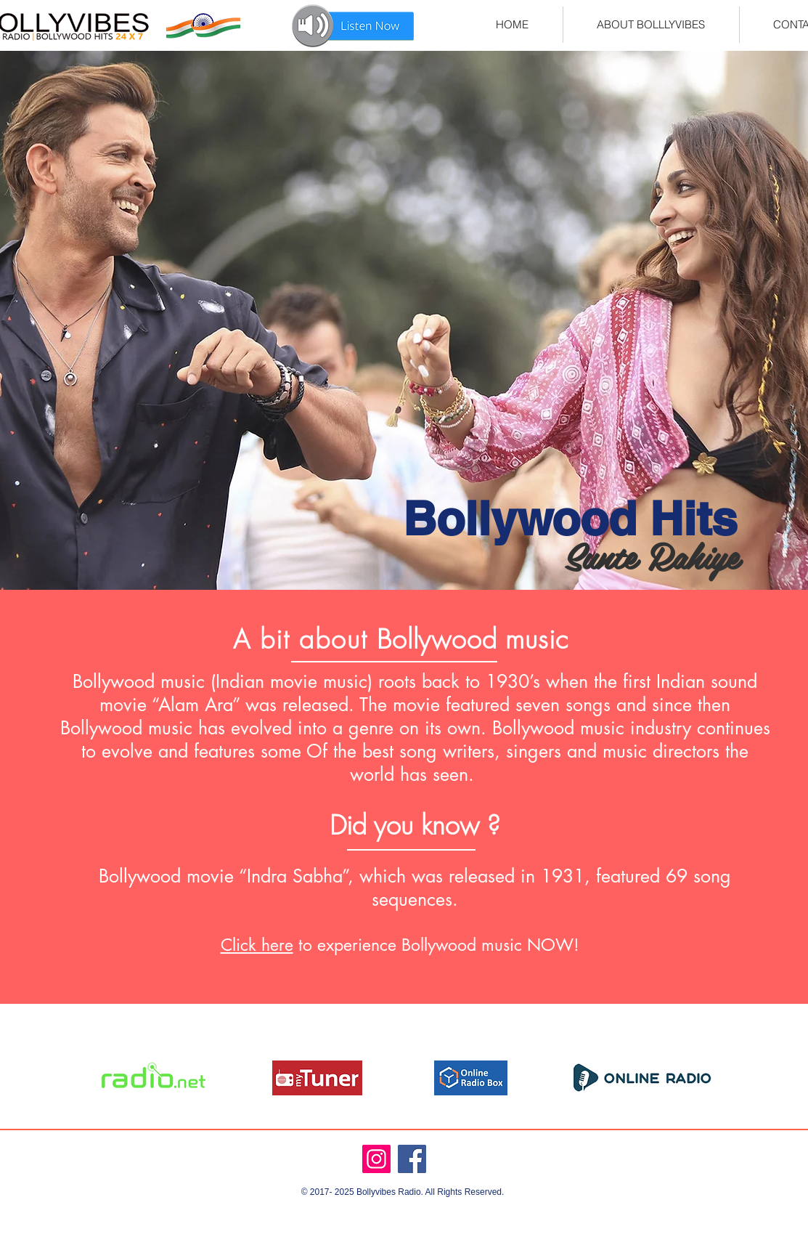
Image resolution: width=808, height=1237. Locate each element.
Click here (257, 945)
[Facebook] (412, 1159)
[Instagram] (376, 1159)
